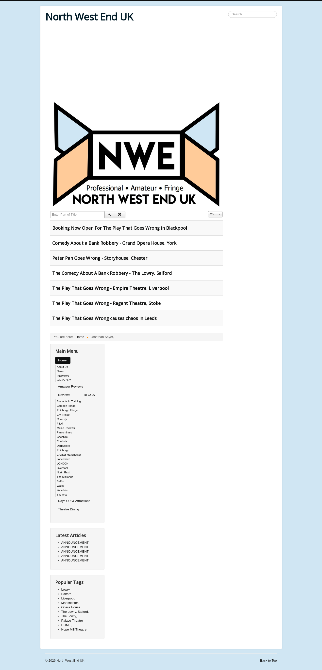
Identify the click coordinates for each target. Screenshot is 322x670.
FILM (60, 423)
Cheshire (62, 436)
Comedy (62, 419)
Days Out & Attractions (74, 501)
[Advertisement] (161, 62)
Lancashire (63, 459)
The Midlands (65, 476)
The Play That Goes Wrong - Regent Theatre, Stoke (106, 303)
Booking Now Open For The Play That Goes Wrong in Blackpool (119, 228)
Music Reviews (66, 428)
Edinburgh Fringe (67, 410)
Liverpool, (68, 598)
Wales (60, 485)
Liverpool (62, 467)
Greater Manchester (69, 454)
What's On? (64, 380)
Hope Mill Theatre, (74, 629)
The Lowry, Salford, (75, 612)
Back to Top (268, 660)
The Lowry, (69, 616)
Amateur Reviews (70, 386)
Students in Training (69, 401)
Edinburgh (63, 450)
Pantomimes (64, 432)
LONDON (62, 463)
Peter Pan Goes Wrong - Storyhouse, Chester (99, 258)
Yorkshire (62, 490)
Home (62, 360)
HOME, (66, 625)
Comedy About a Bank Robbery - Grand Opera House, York (114, 243)
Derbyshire (63, 445)
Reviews (64, 395)
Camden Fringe (66, 405)
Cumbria (62, 441)
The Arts (62, 494)
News (60, 371)
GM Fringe (63, 414)
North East (63, 472)
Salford (61, 481)
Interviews (63, 375)
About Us (62, 366)
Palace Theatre (72, 620)
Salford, (66, 594)
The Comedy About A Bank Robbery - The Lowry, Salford (112, 273)
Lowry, (65, 589)
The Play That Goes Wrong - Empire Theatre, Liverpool (110, 288)
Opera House (70, 607)
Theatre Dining (68, 509)
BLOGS (89, 395)
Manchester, (70, 603)
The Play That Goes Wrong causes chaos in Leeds (104, 318)
